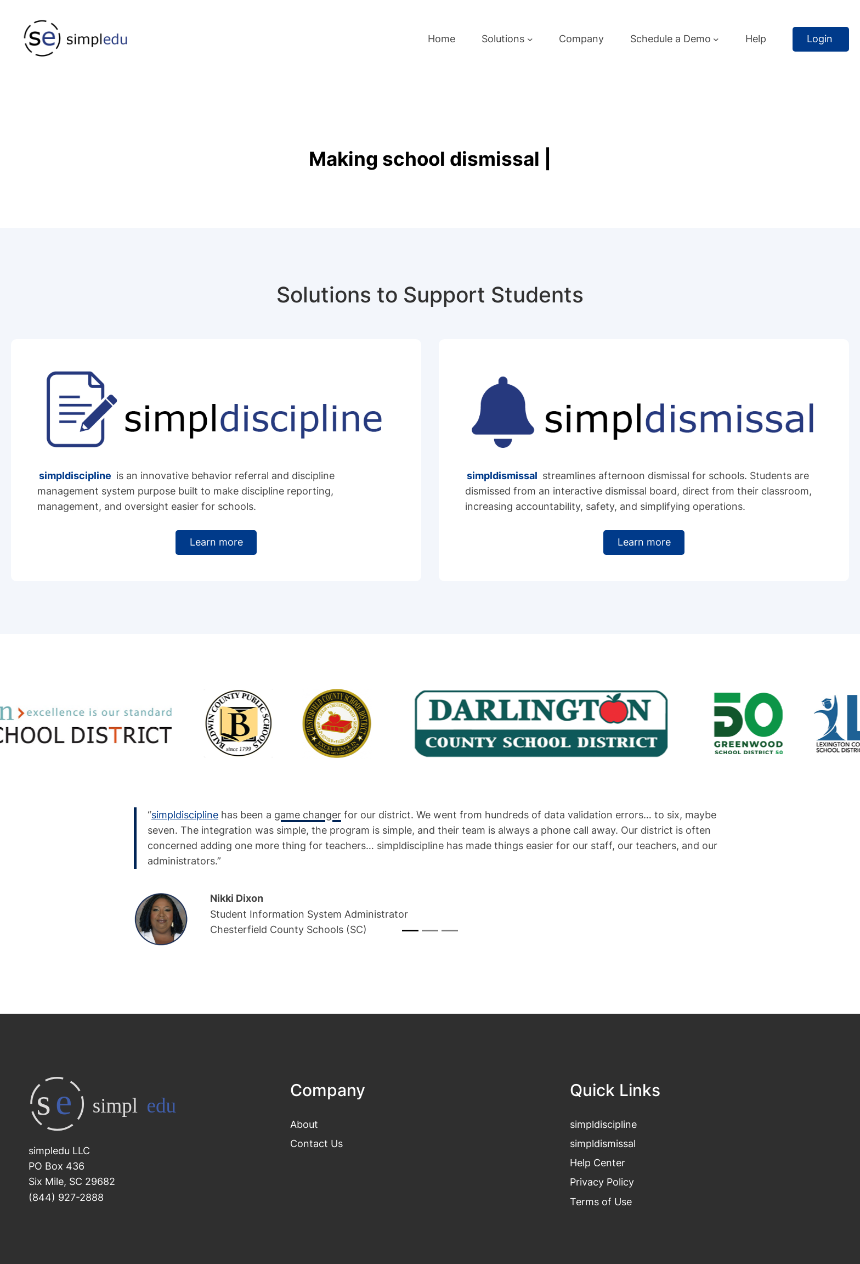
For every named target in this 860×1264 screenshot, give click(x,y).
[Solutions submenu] (530, 39)
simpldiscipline (603, 1124)
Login (821, 38)
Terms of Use (601, 1201)
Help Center (597, 1163)
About (304, 1124)
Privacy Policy (602, 1182)
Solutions (503, 38)
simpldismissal (603, 1143)
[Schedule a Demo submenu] (716, 39)
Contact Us (316, 1143)
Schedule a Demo (670, 38)
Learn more (216, 542)
